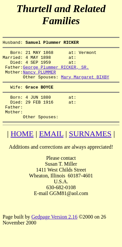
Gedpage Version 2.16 (54, 229)
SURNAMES (90, 146)
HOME (22, 146)
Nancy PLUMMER (39, 78)
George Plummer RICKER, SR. (56, 72)
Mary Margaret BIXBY (85, 84)
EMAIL (51, 146)
